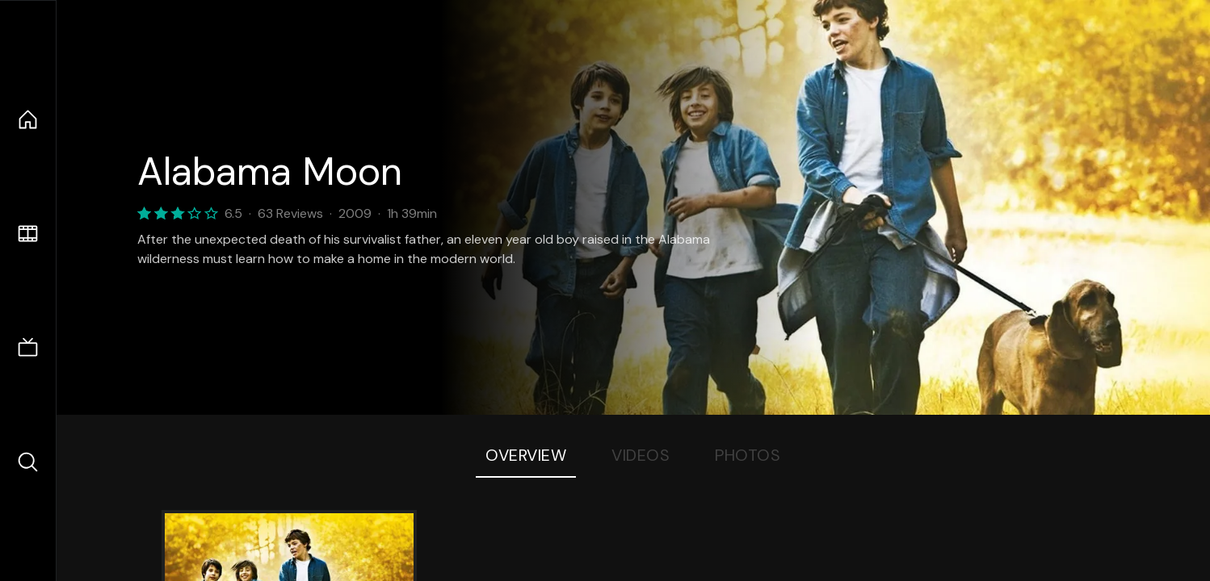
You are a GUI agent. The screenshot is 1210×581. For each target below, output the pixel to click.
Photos (747, 455)
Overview (525, 455)
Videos (640, 455)
